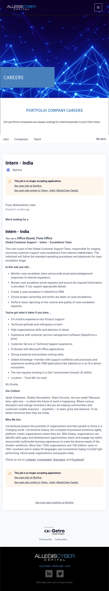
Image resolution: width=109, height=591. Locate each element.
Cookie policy (61, 539)
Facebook (78, 459)
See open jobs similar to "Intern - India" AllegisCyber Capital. (46, 190)
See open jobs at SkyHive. (28, 186)
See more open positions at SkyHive (54, 502)
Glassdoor (59, 459)
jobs (6, 139)
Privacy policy (45, 539)
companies (21, 139)
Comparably (44, 459)
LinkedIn (31, 459)
